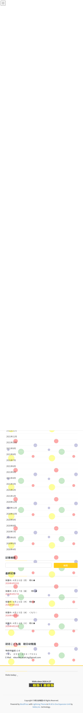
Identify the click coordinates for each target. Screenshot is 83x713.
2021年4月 (11, 478)
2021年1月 (11, 495)
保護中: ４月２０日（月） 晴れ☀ (20, 580)
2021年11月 (11, 436)
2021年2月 (11, 489)
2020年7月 (11, 531)
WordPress (24, 704)
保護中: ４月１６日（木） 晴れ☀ (20, 601)
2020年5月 (11, 543)
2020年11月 (11, 507)
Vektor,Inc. (36, 707)
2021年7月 (11, 460)
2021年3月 (11, 483)
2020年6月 (11, 537)
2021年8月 (11, 454)
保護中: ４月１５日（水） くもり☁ (21, 612)
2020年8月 (11, 525)
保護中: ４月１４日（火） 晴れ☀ (20, 623)
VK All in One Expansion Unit (59, 704)
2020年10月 (11, 513)
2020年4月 (11, 549)
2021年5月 (11, 472)
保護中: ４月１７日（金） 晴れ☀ (21, 591)
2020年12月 (11, 501)
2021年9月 (11, 448)
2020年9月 (11, 519)
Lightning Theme (39, 704)
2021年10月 (11, 442)
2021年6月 (11, 466)
